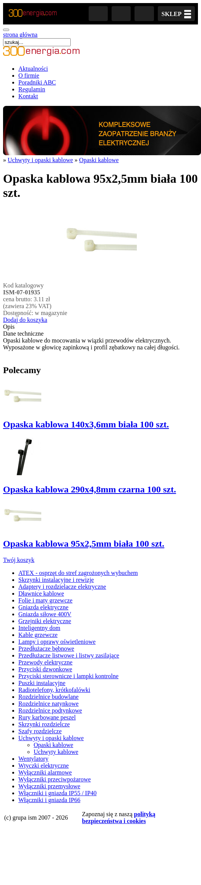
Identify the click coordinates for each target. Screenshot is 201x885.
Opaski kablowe (99, 160)
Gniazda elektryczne (43, 607)
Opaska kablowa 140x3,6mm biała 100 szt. (86, 424)
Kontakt (28, 96)
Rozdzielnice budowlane (48, 696)
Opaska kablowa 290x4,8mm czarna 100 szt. (89, 489)
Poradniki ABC (37, 82)
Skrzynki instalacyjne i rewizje (56, 579)
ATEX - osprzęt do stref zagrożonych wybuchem (78, 573)
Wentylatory (33, 758)
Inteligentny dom (39, 628)
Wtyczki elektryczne (43, 765)
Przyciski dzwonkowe (45, 669)
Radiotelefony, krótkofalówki (54, 690)
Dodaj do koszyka (25, 320)
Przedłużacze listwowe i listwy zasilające (68, 655)
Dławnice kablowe (41, 593)
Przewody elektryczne (45, 662)
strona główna (20, 34)
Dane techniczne (23, 333)
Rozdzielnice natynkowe (48, 703)
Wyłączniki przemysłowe (49, 786)
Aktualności (33, 68)
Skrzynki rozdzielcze (44, 724)
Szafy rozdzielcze (40, 731)
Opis (9, 326)
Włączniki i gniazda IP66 (49, 800)
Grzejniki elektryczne (44, 621)
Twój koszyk (18, 560)
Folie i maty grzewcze (45, 600)
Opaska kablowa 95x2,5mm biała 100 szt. (83, 544)
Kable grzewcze (38, 635)
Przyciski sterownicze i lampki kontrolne (68, 676)
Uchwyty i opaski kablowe (40, 160)
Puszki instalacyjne (41, 683)
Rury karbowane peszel (47, 717)
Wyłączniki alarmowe (45, 772)
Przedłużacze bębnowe (46, 648)
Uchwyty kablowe (56, 752)
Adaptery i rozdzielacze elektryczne (62, 586)
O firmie (28, 75)
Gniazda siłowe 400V (44, 614)
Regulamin (31, 89)
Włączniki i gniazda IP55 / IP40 (57, 793)
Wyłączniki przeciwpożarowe (54, 779)
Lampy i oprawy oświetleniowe (57, 641)
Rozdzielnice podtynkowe (50, 710)
